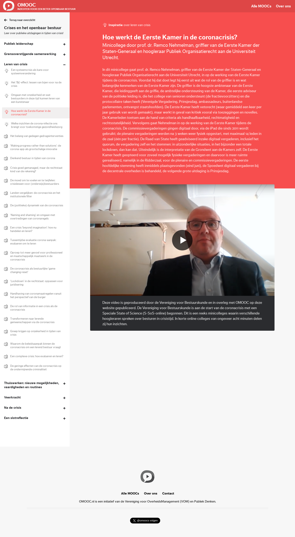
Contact (168, 493)
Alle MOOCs (261, 6)
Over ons (283, 6)
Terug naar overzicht (22, 20)
